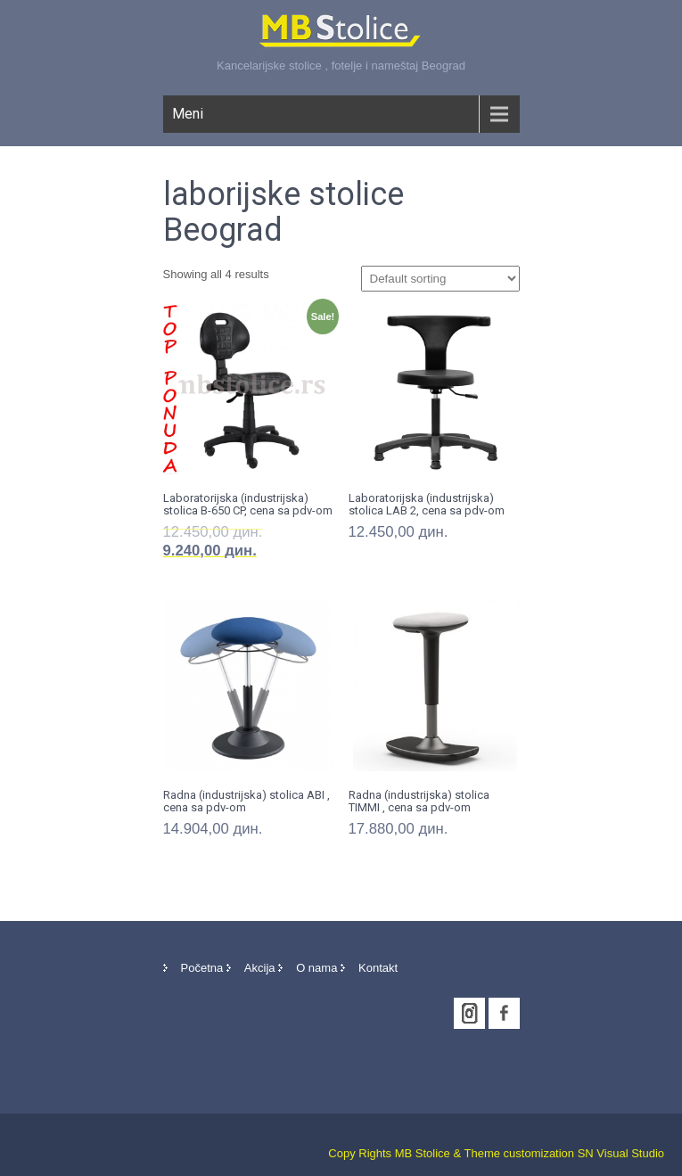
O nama (316, 968)
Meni (187, 113)
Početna (202, 968)
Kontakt (378, 968)
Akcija (259, 968)
